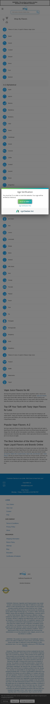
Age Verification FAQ (25, 206)
